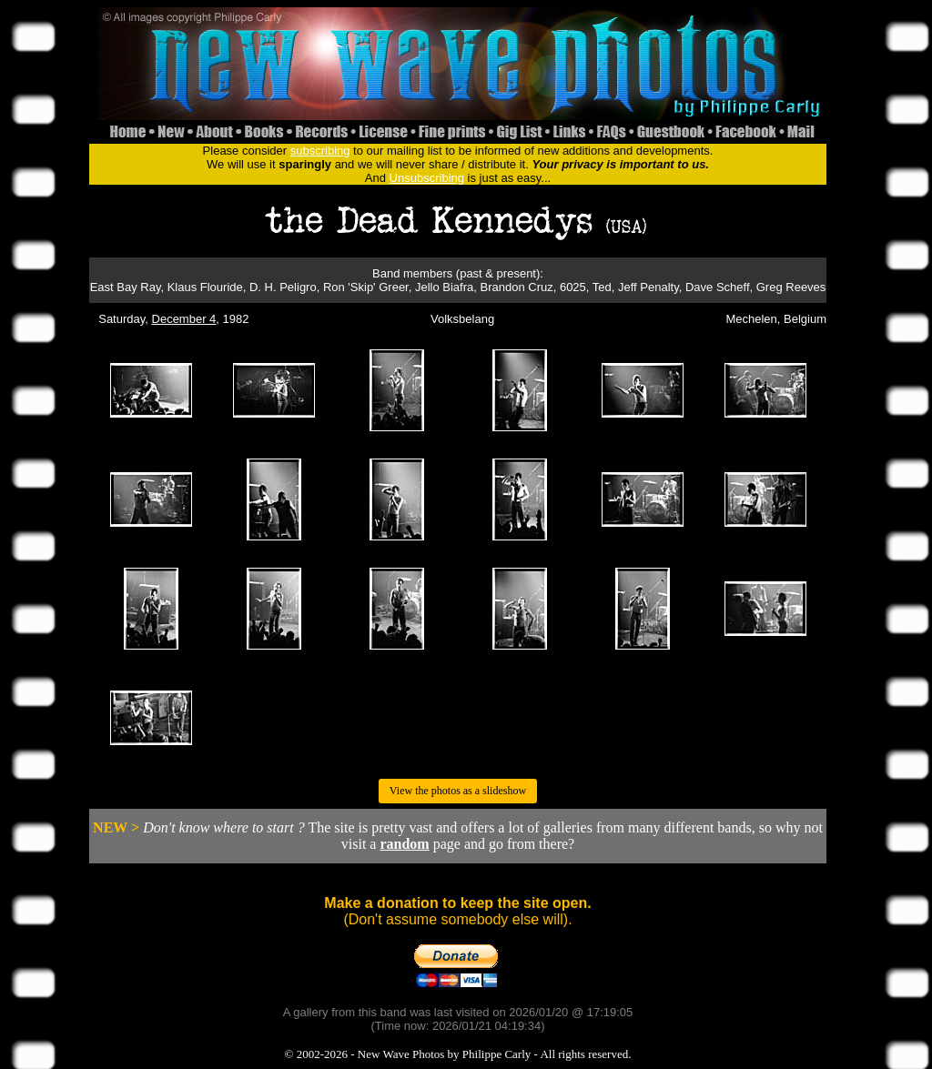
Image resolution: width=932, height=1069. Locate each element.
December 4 (184, 319)
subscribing (320, 150)
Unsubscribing (427, 178)
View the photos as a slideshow (458, 790)
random (404, 844)
